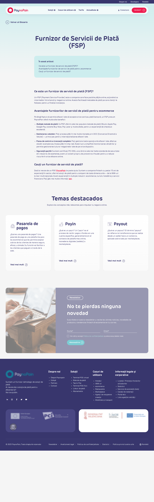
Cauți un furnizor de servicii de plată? (55, 72)
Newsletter (53, 444)
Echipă (53, 380)
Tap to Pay (77, 383)
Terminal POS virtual (81, 378)
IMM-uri (98, 384)
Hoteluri (98, 381)
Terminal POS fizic (80, 386)
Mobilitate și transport (103, 400)
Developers (134, 2)
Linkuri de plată (79, 388)
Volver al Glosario (17, 22)
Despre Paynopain (58, 378)
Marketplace (100, 392)
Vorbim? (140, 10)
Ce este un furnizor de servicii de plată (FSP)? (58, 66)
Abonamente (78, 391)
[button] (145, 444)
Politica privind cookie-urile (123, 444)
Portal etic (122, 394)
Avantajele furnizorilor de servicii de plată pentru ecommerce (65, 69)
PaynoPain (61, 171)
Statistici (121, 386)
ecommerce (99, 386)
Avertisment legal (67, 444)
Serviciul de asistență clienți (128, 389)
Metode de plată (79, 380)
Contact (54, 386)
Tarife (81, 10)
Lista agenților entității (126, 397)
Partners (54, 383)
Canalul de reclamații (126, 392)
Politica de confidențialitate (93, 341)
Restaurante (100, 389)
